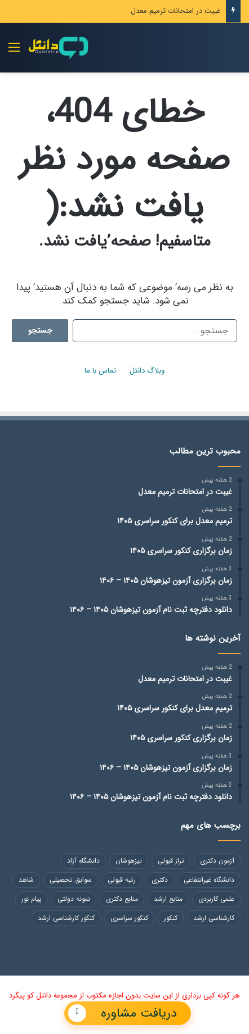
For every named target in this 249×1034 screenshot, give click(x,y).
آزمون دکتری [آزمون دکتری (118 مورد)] (217, 860)
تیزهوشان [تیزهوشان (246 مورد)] (128, 860)
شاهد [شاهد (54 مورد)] (26, 879)
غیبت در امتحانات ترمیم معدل (175, 11)
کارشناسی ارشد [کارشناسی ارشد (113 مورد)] (213, 918)
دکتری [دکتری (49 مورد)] (160, 879)
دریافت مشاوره (122, 1013)
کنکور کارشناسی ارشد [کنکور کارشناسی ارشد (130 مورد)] (66, 918)
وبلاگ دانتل (147, 371)
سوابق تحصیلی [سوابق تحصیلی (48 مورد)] (71, 879)
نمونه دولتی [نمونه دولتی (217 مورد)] (73, 899)
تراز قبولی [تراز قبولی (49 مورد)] (171, 860)
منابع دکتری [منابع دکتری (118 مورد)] (122, 899)
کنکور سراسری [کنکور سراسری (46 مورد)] (129, 918)
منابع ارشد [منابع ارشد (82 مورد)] (168, 899)
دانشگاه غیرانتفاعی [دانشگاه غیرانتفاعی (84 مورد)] (209, 879)
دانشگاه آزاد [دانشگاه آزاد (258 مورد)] (83, 860)
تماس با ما (100, 371)
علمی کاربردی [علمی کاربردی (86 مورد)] (216, 899)
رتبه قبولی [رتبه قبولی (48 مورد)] (122, 879)
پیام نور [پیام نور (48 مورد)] (31, 899)
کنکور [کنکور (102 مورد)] (170, 918)
